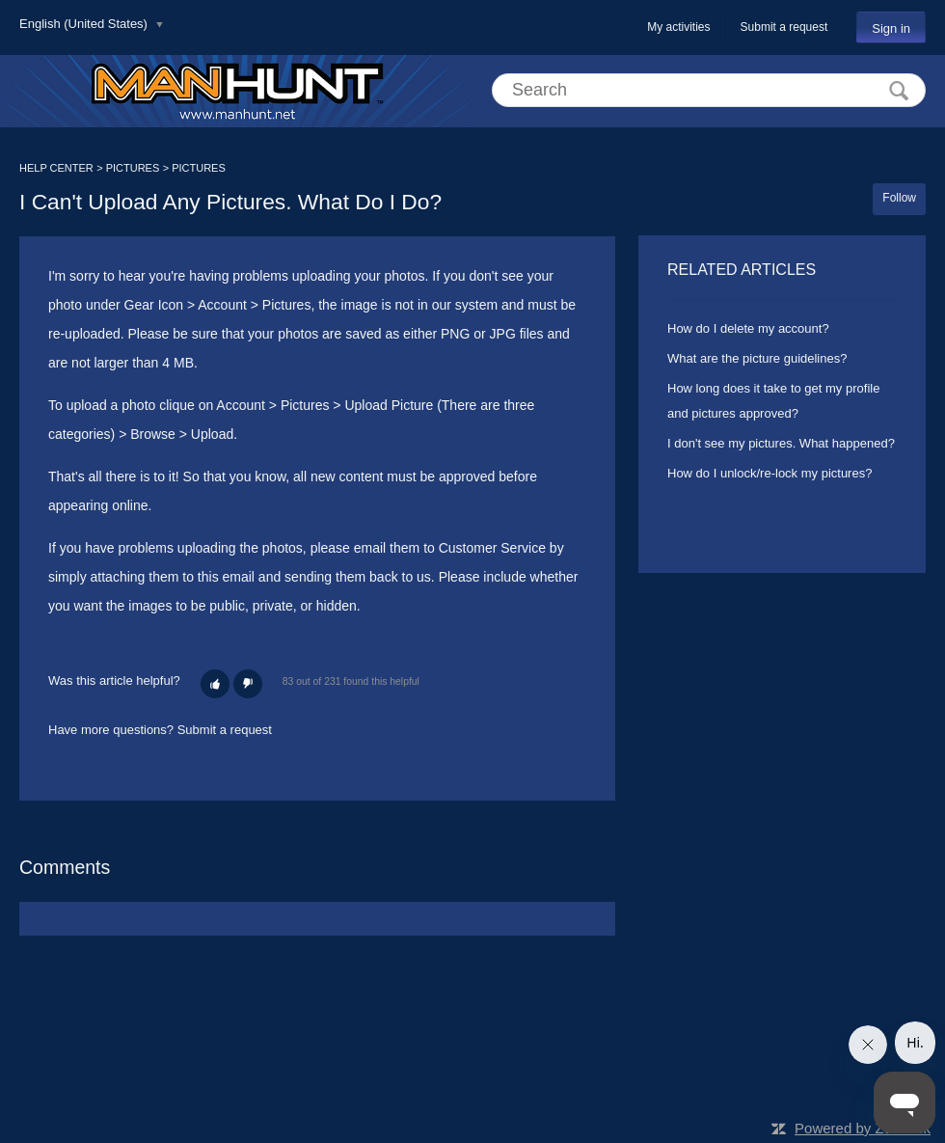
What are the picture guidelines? (757, 358)
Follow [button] (899, 197)
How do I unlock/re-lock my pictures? (769, 473)
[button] (215, 683)
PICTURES (133, 168)
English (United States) (85, 23)
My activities (678, 27)
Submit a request (784, 27)
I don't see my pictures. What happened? (781, 443)
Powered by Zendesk (863, 1128)
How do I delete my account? (748, 328)
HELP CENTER (56, 168)
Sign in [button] (891, 28)
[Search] (709, 90)
